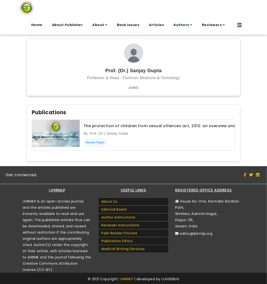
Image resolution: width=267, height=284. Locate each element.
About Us (109, 201)
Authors (181, 24)
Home (36, 24)
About (98, 24)
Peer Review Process (119, 233)
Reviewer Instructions (120, 225)
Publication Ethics (117, 241)
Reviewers (212, 24)
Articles (156, 24)
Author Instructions (118, 217)
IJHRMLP (126, 279)
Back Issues (128, 24)
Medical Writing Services (123, 248)
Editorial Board (114, 209)
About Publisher (67, 24)
